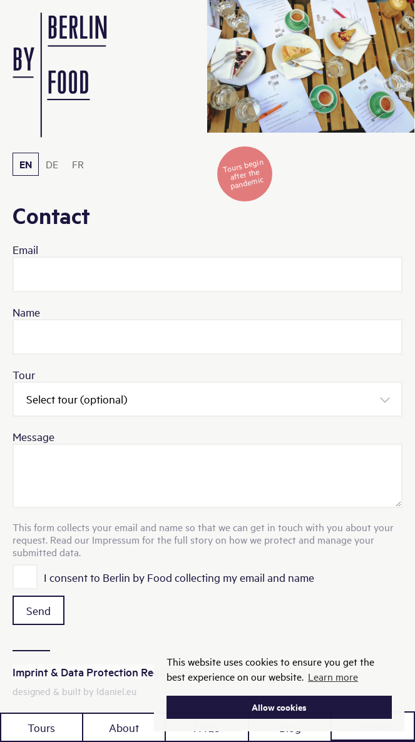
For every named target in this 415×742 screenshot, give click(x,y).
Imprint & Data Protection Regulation (103, 671)
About (124, 727)
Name (26, 312)
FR (78, 164)
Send (38, 610)
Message (33, 436)
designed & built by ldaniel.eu (74, 691)
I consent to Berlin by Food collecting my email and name (179, 577)
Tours (41, 727)
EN (25, 164)
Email (25, 249)
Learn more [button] (333, 676)
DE (52, 164)
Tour (24, 374)
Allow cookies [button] (279, 706)
